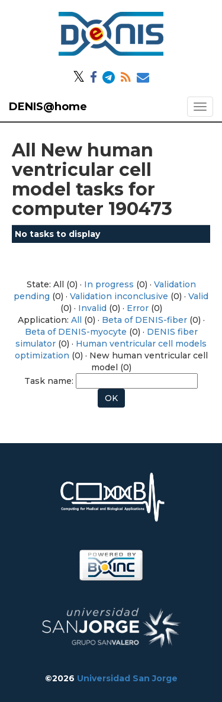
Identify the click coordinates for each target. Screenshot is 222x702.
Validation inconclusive (119, 296)
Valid (198, 296)
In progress (109, 284)
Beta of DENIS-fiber (144, 320)
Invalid (92, 308)
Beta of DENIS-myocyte (76, 331)
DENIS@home (48, 106)
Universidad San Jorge (127, 678)
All (76, 320)
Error (138, 308)
